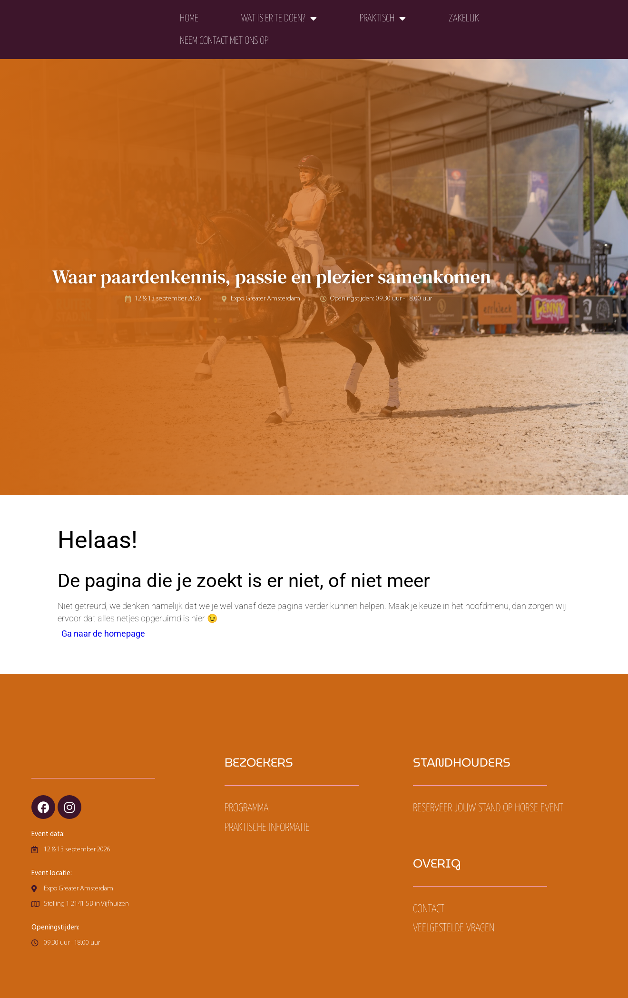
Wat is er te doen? (279, 19)
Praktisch (383, 19)
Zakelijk (464, 18)
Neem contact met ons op (224, 41)
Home (189, 18)
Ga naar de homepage (103, 634)
